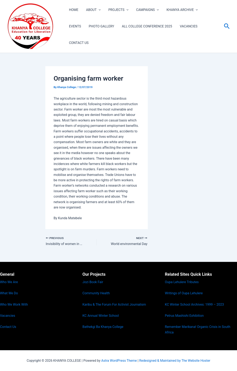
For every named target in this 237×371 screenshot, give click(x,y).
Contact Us (8, 327)
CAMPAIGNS (143, 18)
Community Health (96, 293)
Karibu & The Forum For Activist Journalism (114, 304)
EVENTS (205, 18)
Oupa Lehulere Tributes (182, 282)
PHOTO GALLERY (81, 35)
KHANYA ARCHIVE (177, 18)
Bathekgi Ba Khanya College (102, 327)
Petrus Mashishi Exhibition (184, 316)
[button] (97, 18)
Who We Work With (14, 304)
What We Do (9, 293)
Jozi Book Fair (92, 282)
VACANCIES (166, 35)
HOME (73, 18)
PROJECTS (116, 18)
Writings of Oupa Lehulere (184, 293)
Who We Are (9, 282)
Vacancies (7, 316)
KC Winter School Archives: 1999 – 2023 (194, 304)
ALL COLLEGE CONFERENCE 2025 (125, 35)
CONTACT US (191, 35)
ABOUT (91, 18)
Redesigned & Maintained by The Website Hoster (174, 361)
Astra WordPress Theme (119, 361)
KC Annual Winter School (100, 316)
